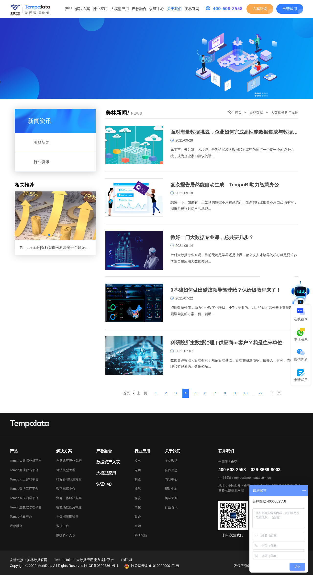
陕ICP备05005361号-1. (101, 566)
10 (245, 393)
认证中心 (156, 9)
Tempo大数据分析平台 (26, 461)
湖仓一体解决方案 (69, 498)
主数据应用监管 (67, 516)
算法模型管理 (65, 470)
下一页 (275, 393)
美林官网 (192, 9)
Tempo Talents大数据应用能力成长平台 (84, 560)
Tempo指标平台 (21, 516)
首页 (234, 112)
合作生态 (171, 470)
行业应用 (100, 9)
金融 (137, 526)
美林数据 (256, 112)
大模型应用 (120, 9)
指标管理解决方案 (69, 479)
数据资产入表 (65, 535)
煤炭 (137, 498)
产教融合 (139, 9)
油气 (137, 489)
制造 (137, 479)
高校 (137, 507)
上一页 (142, 393)
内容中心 (171, 479)
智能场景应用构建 (69, 507)
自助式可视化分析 (69, 461)
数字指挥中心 (65, 489)
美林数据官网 (37, 560)
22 (261, 393)
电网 (137, 470)
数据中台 (62, 526)
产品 (68, 9)
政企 (137, 516)
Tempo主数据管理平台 (26, 507)
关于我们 (174, 9)
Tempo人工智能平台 (24, 479)
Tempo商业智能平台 (24, 470)
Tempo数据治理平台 (24, 498)
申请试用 (289, 9)
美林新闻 (171, 498)
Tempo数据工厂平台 (24, 489)
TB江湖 (126, 560)
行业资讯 (171, 507)
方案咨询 (260, 9)
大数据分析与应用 (284, 112)
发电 (137, 461)
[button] (49, 235)
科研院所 (140, 535)
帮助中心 (171, 489)
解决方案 (82, 9)
